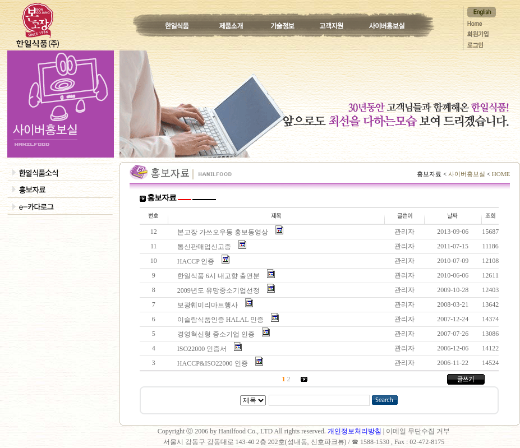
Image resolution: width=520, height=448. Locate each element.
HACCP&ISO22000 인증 (214, 363)
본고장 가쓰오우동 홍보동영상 (224, 232)
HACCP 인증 (197, 261)
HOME (500, 173)
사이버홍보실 (467, 173)
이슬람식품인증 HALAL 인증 (222, 320)
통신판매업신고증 (205, 247)
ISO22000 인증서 (203, 349)
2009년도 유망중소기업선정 (220, 290)
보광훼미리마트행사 (209, 305)
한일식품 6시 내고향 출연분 (220, 276)
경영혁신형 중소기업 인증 (217, 334)
